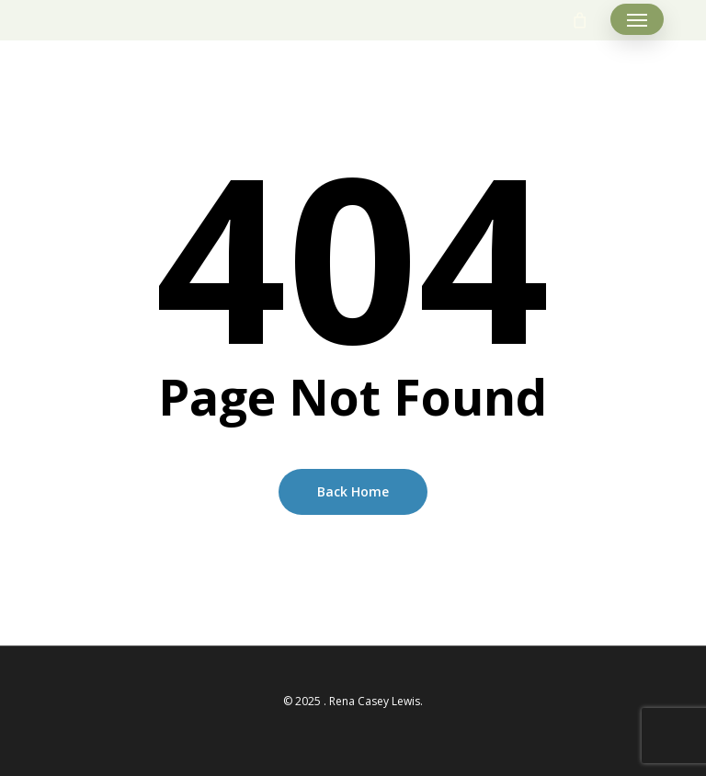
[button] (637, 20)
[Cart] (580, 20)
